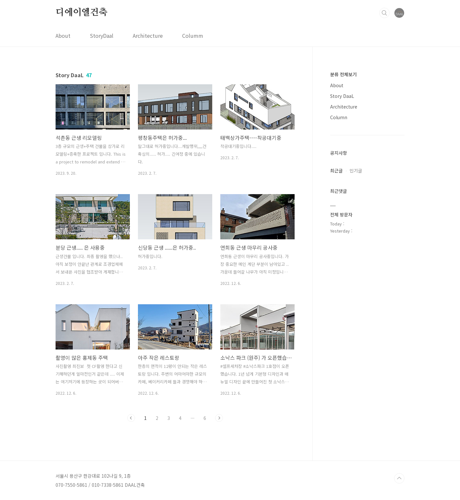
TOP (399, 478)
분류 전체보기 (343, 74)
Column (338, 117)
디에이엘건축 (82, 12)
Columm (192, 35)
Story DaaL (342, 96)
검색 (384, 13)
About (63, 35)
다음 (219, 418)
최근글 (336, 170)
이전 (131, 418)
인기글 (356, 170)
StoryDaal (101, 35)
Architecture (148, 35)
